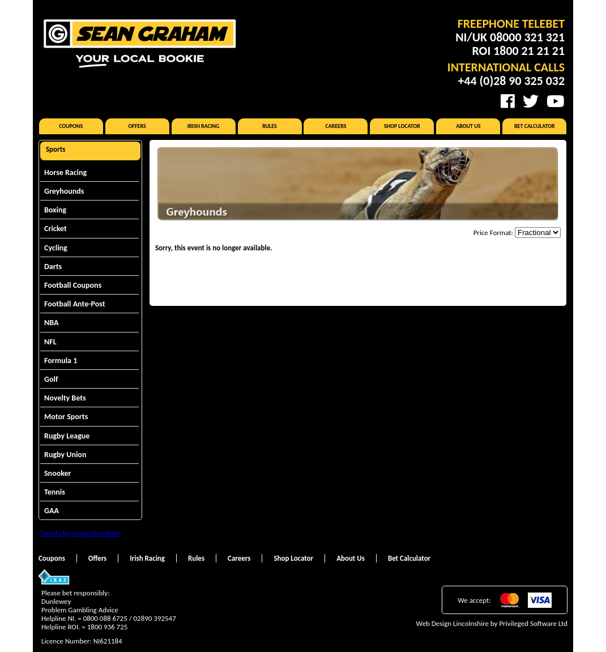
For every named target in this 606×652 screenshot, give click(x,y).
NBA (51, 322)
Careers (335, 126)
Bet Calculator (534, 126)
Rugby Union (65, 454)
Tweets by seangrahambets (80, 533)
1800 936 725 (107, 627)
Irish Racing (203, 126)
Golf (51, 379)
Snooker (57, 473)
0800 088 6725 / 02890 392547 (129, 618)
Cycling (55, 248)
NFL (50, 342)
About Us (468, 126)
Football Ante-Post (74, 304)
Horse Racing (65, 172)
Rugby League (66, 436)
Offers (137, 126)
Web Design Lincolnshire (452, 623)
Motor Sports (66, 416)
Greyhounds (64, 191)
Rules (269, 126)
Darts (53, 266)
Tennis (54, 492)
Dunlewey (56, 601)
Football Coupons (72, 285)
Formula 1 (60, 360)
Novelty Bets (65, 398)
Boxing (55, 210)
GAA (51, 510)
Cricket (55, 228)
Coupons (71, 126)
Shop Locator (402, 126)
